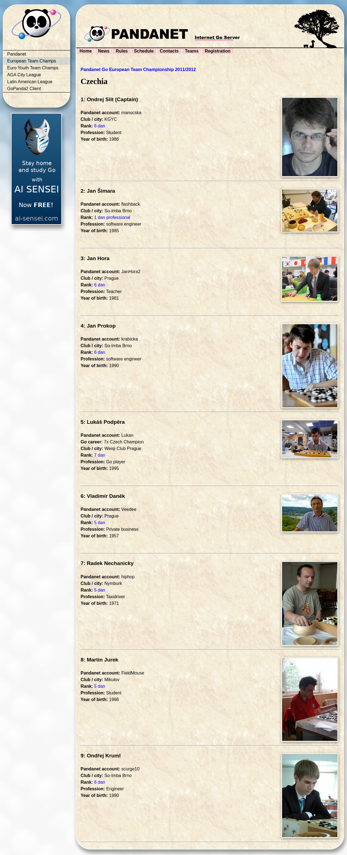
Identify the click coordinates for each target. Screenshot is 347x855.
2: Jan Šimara (98, 191)
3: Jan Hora (95, 258)
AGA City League (24, 74)
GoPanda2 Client (24, 88)
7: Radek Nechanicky (107, 563)
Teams (192, 51)
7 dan (99, 455)
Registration (218, 51)
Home (86, 51)
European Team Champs (31, 61)
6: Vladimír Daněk (103, 496)
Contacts (169, 51)
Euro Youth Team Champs (33, 68)
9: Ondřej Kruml (101, 756)
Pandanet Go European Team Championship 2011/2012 (138, 69)
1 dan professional (112, 217)
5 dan (99, 522)
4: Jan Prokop (98, 326)
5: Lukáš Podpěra (103, 422)
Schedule (143, 51)
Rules (122, 51)
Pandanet (16, 54)
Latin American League (29, 81)
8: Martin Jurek (99, 660)
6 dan (99, 126)
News (104, 51)
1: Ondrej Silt (97, 99)
